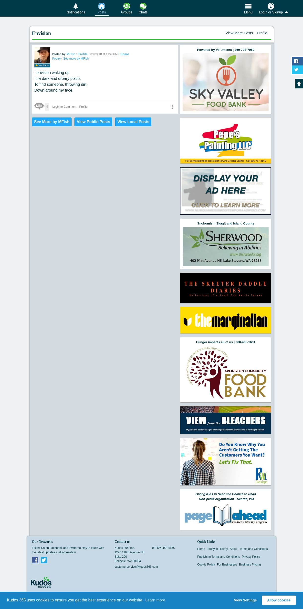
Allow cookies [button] (279, 600)
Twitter (44, 560)
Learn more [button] (155, 600)
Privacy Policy (251, 556)
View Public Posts (93, 122)
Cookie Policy (206, 564)
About (233, 549)
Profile (262, 33)
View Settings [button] (245, 600)
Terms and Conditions (254, 549)
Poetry (57, 58)
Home (201, 549)
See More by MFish (52, 122)
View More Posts (239, 33)
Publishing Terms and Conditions (218, 556)
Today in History (217, 549)
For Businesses (227, 564)
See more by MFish (76, 58)
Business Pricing (250, 564)
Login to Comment (64, 106)
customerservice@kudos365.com (136, 566)
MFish (71, 54)
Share (124, 54)
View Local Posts (133, 122)
